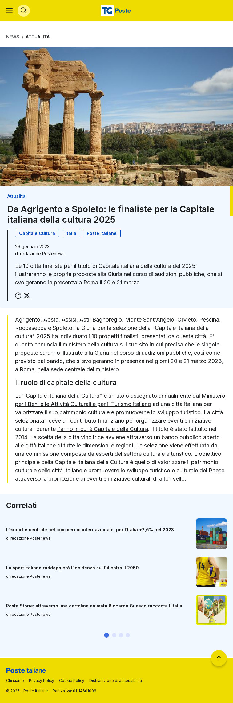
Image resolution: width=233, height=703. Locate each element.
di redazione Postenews (28, 539)
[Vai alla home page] (116, 11)
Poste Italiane (102, 234)
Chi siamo (15, 680)
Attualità (38, 37)
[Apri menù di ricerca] (24, 11)
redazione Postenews (42, 254)
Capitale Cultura (37, 234)
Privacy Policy (41, 680)
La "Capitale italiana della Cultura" (58, 396)
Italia (71, 234)
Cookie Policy (71, 680)
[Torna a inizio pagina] (219, 658)
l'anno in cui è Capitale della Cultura (102, 429)
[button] (106, 636)
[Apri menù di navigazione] (9, 11)
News (12, 37)
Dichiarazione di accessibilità (115, 680)
